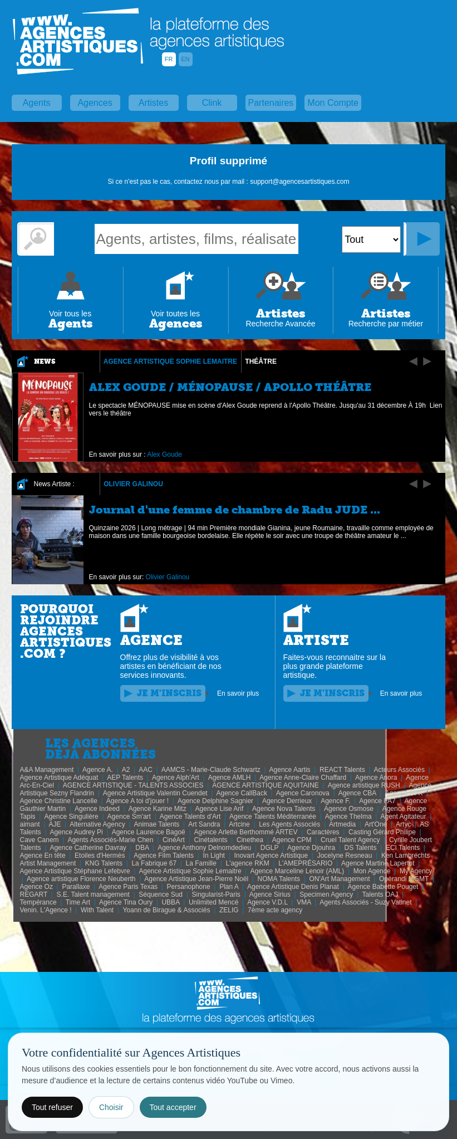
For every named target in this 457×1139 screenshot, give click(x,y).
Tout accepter (173, 1107)
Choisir (111, 1107)
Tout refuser (52, 1107)
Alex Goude (164, 454)
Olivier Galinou (133, 484)
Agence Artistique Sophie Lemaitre (170, 361)
